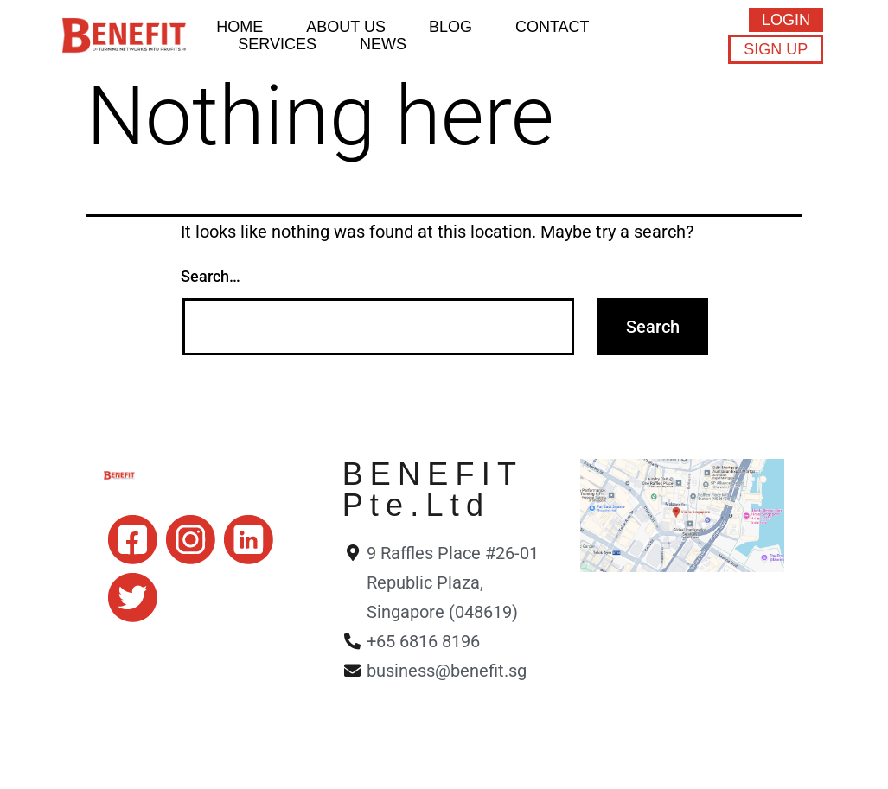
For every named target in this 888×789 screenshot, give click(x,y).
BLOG (450, 26)
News (383, 44)
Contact (552, 26)
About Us (346, 26)
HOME (239, 26)
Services (277, 44)
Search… (210, 276)
